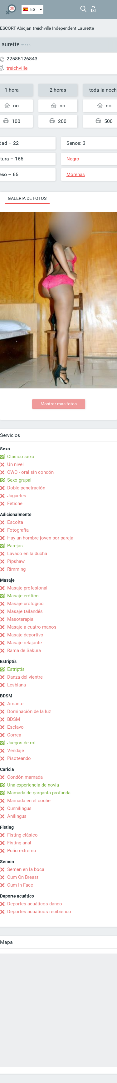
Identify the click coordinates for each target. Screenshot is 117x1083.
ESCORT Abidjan (16, 28)
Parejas (15, 546)
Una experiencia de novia (33, 785)
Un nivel (15, 464)
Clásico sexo (20, 456)
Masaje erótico (23, 596)
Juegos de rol (21, 743)
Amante (15, 703)
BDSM (13, 719)
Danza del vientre (25, 677)
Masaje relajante (24, 642)
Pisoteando (19, 758)
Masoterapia (20, 619)
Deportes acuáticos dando (34, 904)
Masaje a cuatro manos (31, 627)
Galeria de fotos (27, 198)
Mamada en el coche (29, 800)
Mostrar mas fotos (59, 403)
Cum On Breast (22, 877)
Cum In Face (20, 885)
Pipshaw (16, 561)
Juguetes (16, 495)
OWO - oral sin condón (30, 472)
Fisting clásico (22, 835)
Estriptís (16, 669)
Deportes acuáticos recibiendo (39, 911)
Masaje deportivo (25, 635)
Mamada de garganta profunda (39, 793)
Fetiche (14, 503)
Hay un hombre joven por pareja (40, 538)
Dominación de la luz (29, 711)
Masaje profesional (27, 588)
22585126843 (22, 59)
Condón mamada (25, 777)
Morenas (75, 174)
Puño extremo (21, 850)
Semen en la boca (25, 869)
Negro (72, 159)
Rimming (16, 569)
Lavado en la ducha (27, 553)
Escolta (15, 522)
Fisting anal (19, 843)
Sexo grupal (19, 480)
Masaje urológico (25, 603)
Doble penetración (26, 488)
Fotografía (18, 530)
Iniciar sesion (93, 9)
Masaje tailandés (25, 611)
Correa (14, 735)
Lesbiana (16, 685)
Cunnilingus (19, 808)
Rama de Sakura (24, 650)
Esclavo (15, 727)
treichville (42, 28)
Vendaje (15, 750)
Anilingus (17, 816)
